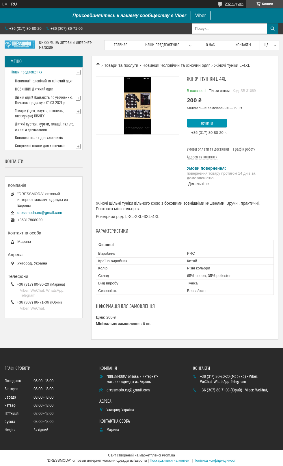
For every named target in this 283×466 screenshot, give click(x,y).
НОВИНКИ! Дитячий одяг (34, 89)
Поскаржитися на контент (170, 460)
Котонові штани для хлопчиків (39, 138)
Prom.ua (168, 455)
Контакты (243, 45)
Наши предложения (162, 45)
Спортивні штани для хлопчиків (40, 146)
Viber (200, 15)
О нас (210, 45)
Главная (121, 45)
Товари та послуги (121, 65)
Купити (207, 123)
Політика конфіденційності (215, 460)
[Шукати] (272, 28)
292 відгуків (234, 4)
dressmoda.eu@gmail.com (39, 212)
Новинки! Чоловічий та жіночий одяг (176, 65)
